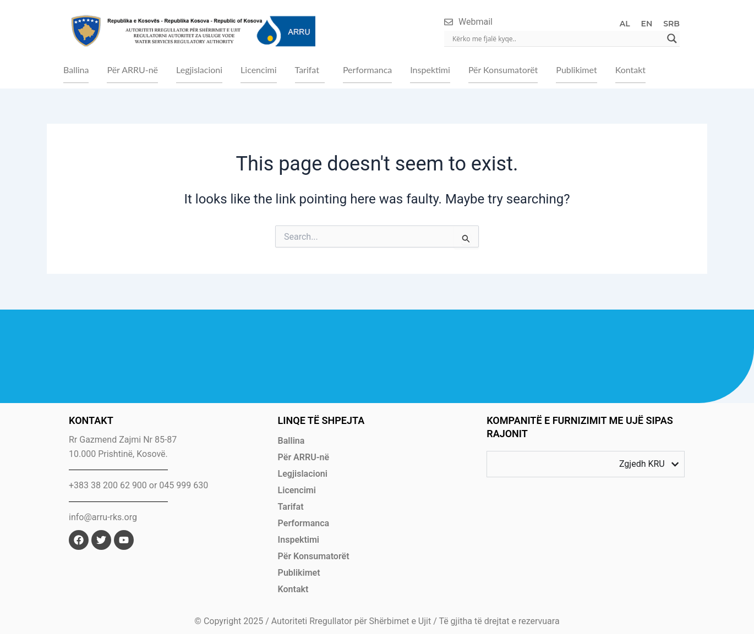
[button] (310, 69)
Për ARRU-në (132, 69)
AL (625, 24)
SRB (671, 24)
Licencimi (258, 69)
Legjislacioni (199, 69)
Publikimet (576, 69)
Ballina (76, 69)
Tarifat (307, 69)
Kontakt (630, 69)
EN (647, 24)
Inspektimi (430, 69)
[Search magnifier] (672, 38)
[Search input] (557, 38)
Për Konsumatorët (503, 69)
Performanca (367, 69)
